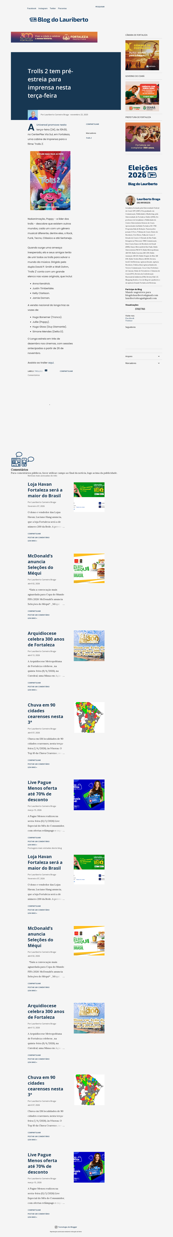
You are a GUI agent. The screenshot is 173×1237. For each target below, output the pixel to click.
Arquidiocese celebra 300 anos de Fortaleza (46, 639)
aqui (51, 362)
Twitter (53, 8)
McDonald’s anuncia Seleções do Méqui (40, 564)
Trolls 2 (89, 138)
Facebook (31, 8)
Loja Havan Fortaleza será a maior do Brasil (45, 490)
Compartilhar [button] (92, 124)
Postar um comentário (38, 537)
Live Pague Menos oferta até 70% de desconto (42, 791)
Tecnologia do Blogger (66, 1227)
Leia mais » (32, 541)
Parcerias (62, 8)
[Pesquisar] (100, 6)
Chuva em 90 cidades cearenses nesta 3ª (45, 713)
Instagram (43, 8)
